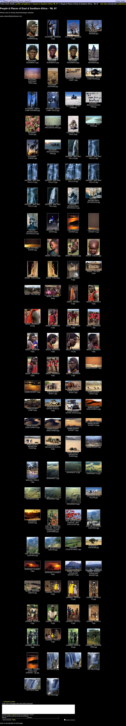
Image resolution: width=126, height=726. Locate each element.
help (13, 721)
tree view (103, 4)
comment (6, 701)
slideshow (122, 4)
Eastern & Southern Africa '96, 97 (45, 4)
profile (18, 4)
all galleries (26, 4)
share (13, 701)
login (9, 716)
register (14, 716)
